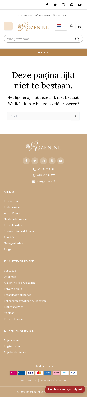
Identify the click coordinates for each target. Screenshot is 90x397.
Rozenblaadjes (13, 225)
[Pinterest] (71, 5)
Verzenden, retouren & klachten (25, 301)
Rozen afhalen (13, 319)
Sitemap (9, 313)
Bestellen (10, 270)
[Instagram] (63, 5)
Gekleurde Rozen (15, 219)
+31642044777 (43, 175)
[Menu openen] (8, 26)
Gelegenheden (13, 243)
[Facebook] (47, 5)
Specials (9, 237)
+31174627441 (25, 15)
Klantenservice (13, 307)
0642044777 (61, 15)
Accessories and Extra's (19, 231)
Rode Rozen (12, 207)
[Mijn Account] (71, 26)
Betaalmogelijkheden (17, 295)
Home (41, 52)
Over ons (10, 276)
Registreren (12, 346)
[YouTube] (80, 5)
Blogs (7, 249)
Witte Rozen (12, 213)
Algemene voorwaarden (19, 282)
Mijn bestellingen (15, 352)
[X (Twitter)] (55, 5)
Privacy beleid (13, 288)
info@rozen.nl (42, 15)
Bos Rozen (11, 201)
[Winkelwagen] (79, 26)
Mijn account (12, 340)
